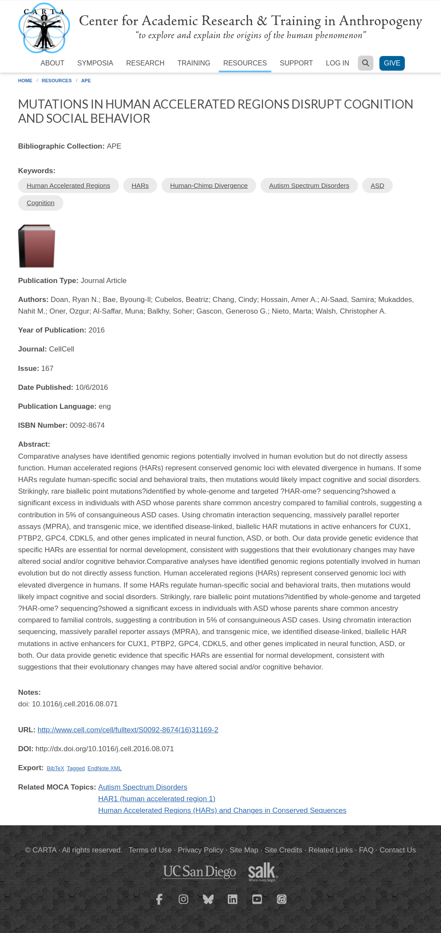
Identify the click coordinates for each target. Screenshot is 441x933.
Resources (245, 63)
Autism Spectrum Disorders (309, 185)
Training (193, 63)
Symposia (95, 63)
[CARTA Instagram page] (184, 904)
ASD (377, 185)
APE (86, 80)
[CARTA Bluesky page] (208, 904)
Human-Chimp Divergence (209, 185)
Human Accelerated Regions (68, 185)
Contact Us (398, 850)
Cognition (41, 202)
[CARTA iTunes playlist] (282, 898)
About (52, 63)
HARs (140, 185)
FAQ (366, 850)
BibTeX (55, 768)
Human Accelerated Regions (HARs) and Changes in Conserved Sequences (222, 810)
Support (296, 63)
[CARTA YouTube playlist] (257, 904)
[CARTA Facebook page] (159, 904)
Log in (337, 63)
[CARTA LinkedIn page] (233, 904)
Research (145, 63)
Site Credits (283, 850)
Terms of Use (150, 850)
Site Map (244, 850)
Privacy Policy (201, 850)
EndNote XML (104, 768)
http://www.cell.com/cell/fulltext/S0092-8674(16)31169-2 (127, 730)
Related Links (330, 850)
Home (25, 80)
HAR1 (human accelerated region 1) (156, 799)
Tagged (76, 768)
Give (392, 63)
